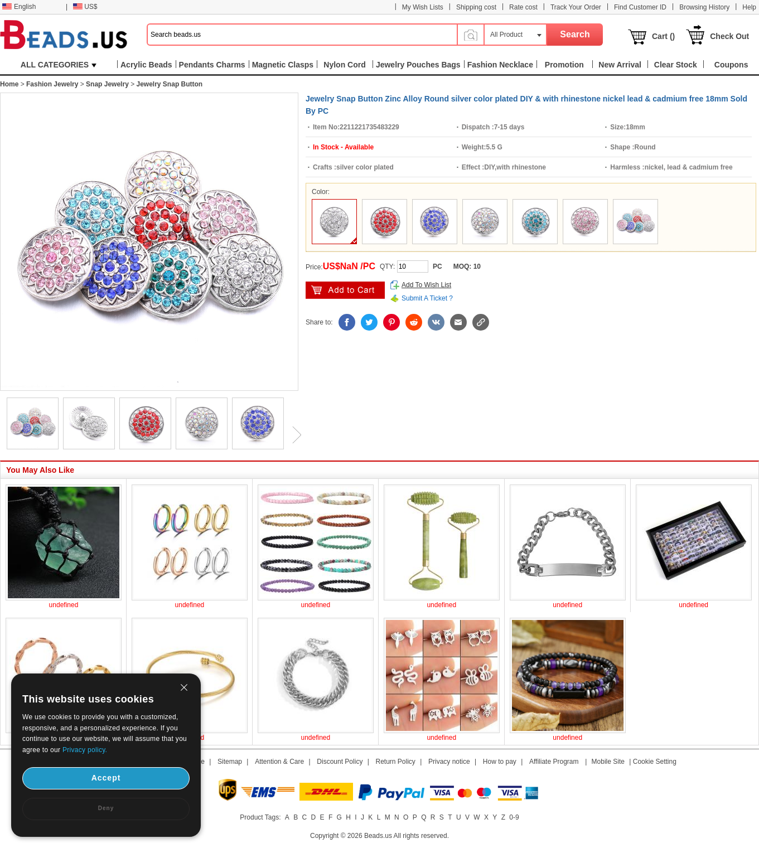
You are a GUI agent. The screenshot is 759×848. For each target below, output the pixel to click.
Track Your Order (575, 7)
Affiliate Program (553, 761)
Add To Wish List (426, 285)
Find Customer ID (640, 7)
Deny (106, 808)
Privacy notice (449, 761)
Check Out (729, 36)
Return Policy (395, 761)
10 (477, 266)
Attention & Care (279, 761)
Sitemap (229, 761)
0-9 (514, 817)
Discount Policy (339, 761)
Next (292, 435)
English (19, 7)
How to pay (499, 761)
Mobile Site (608, 761)
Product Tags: (260, 817)
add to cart (345, 290)
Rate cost (523, 7)
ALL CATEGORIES (58, 64)
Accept (106, 777)
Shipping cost (476, 7)
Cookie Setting (654, 761)
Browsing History (704, 7)
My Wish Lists (422, 7)
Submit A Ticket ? (427, 298)
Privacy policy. (84, 750)
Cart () (663, 36)
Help (749, 7)
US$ (85, 7)
